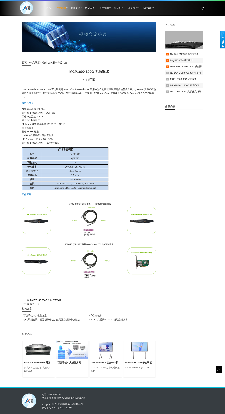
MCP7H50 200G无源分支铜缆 (45, 300)
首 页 (48, 7)
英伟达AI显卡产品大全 (55, 62)
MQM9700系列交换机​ (181, 60)
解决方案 (90, 7)
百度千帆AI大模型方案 (35, 315)
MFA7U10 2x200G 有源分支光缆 (187, 85)
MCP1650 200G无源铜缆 (183, 79)
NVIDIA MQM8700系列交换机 (185, 72)
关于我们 (104, 7)
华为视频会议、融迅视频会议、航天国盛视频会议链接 (51, 319)
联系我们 (147, 7)
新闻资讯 (75, 7)
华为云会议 (96, 315)
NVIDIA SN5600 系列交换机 (184, 54)
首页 (24, 62)
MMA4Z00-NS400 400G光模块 (186, 66)
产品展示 (61, 7)
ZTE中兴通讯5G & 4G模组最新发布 (109, 319)
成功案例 (118, 7)
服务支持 (133, 7)
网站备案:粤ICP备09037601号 (57, 407)
